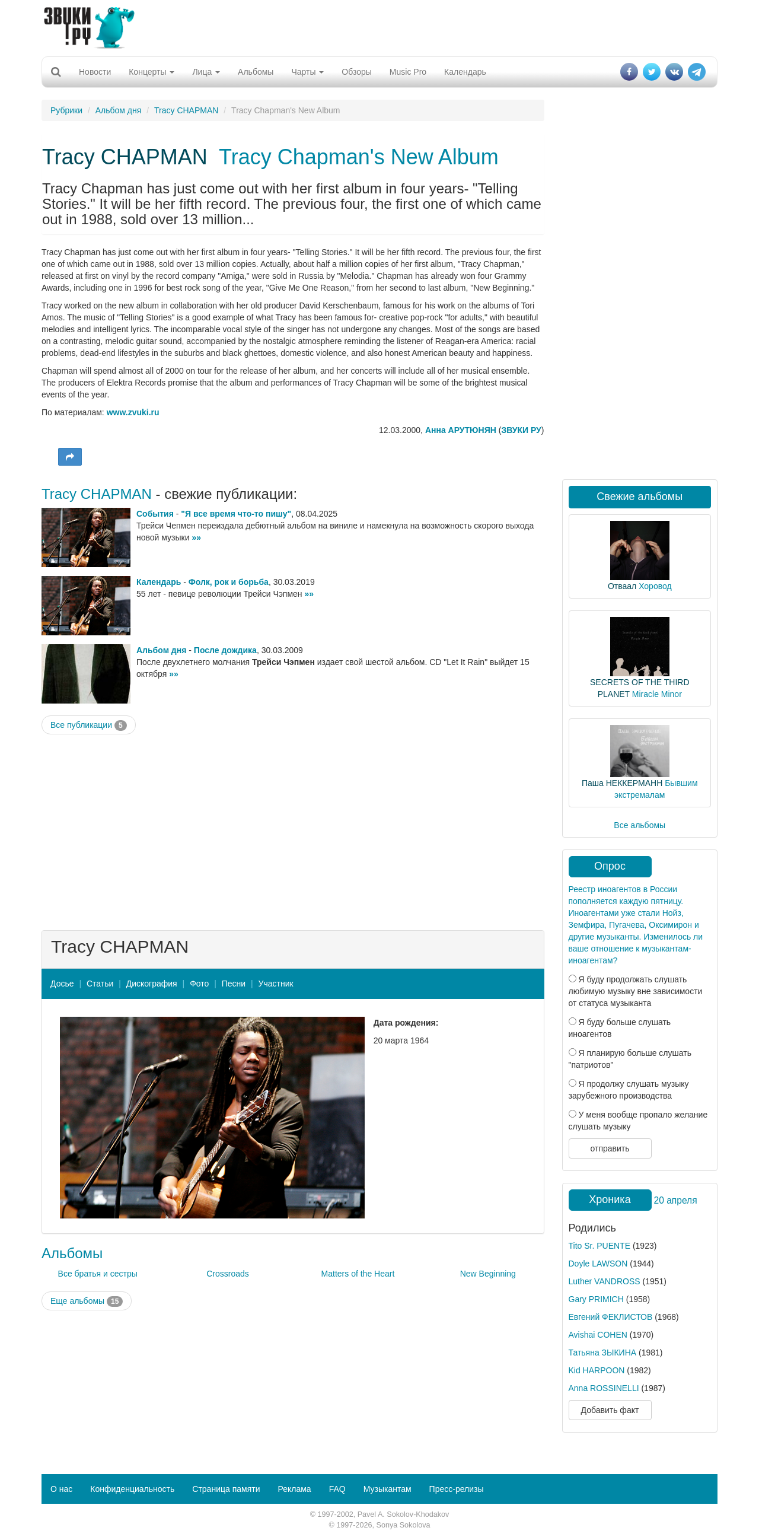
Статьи (100, 983)
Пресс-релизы (456, 1489)
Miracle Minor (657, 694)
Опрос (610, 866)
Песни (233, 983)
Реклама (294, 1489)
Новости (95, 72)
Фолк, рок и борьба (229, 582)
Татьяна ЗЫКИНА (603, 1352)
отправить (609, 1148)
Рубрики (66, 110)
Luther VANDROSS (604, 1281)
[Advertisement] (379, 26)
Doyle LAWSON (598, 1263)
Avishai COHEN (598, 1334)
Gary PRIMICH (596, 1299)
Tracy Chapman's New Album (359, 157)
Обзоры (357, 72)
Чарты (307, 72)
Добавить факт (610, 1410)
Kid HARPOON (597, 1370)
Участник (276, 983)
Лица (206, 72)
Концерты (151, 72)
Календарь (465, 72)
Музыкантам (387, 1489)
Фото (199, 983)
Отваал (622, 586)
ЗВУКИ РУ (521, 430)
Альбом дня (118, 110)
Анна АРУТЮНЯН (460, 430)
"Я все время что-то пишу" (236, 513)
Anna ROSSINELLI (604, 1388)
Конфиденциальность (132, 1489)
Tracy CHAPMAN (186, 110)
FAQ (337, 1489)
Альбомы (255, 72)
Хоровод (655, 586)
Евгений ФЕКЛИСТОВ (611, 1317)
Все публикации (88, 725)
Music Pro (408, 72)
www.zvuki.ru (133, 412)
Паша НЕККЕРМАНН (622, 783)
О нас (61, 1489)
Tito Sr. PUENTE (600, 1245)
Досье (62, 983)
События (155, 513)
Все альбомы (639, 825)
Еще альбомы (86, 1301)
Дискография (151, 983)
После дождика (225, 650)
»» (196, 537)
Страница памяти (226, 1489)
